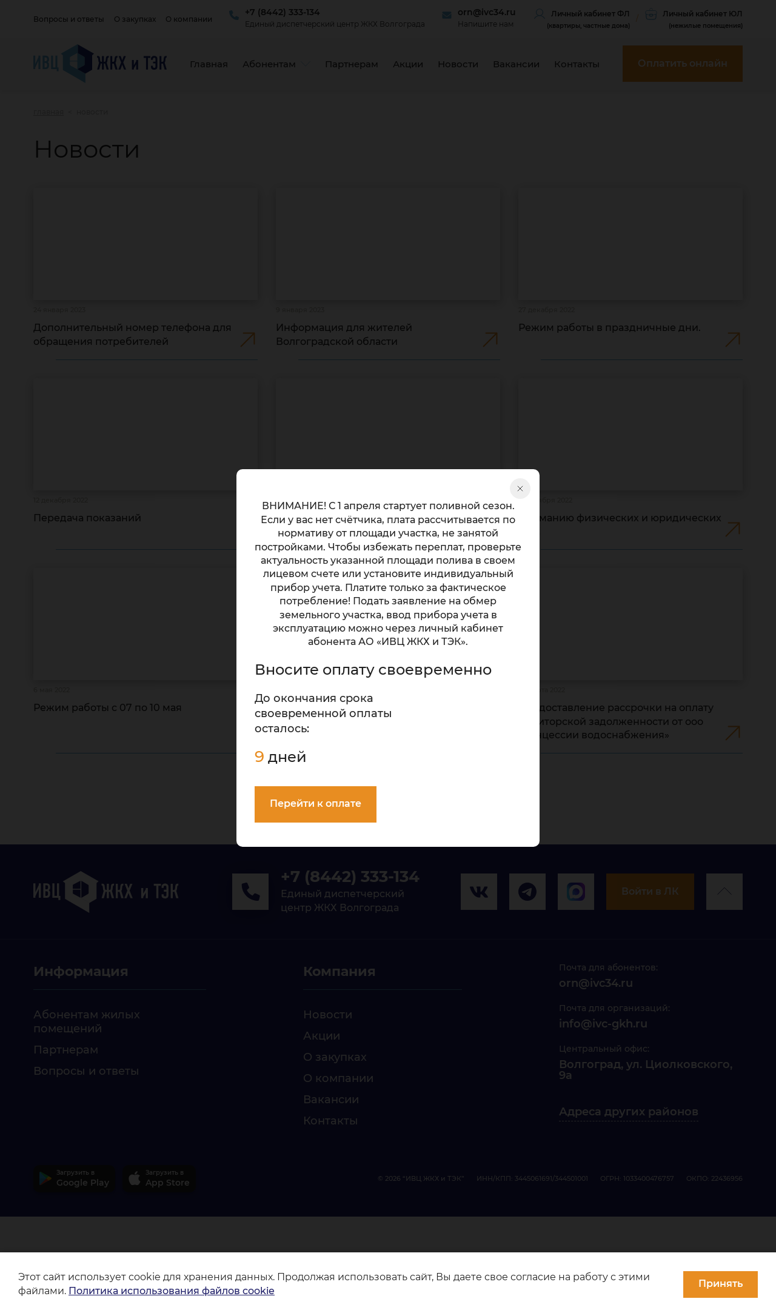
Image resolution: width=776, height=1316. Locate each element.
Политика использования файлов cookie (172, 1291)
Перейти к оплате (315, 803)
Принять (720, 1283)
